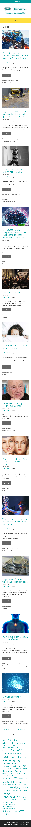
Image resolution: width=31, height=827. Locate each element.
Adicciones (7, 194)
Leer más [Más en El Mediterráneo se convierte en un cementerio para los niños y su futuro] (7, 75)
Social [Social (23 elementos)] (5, 814)
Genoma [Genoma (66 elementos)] (20, 766)
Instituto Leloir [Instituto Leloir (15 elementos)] (7, 773)
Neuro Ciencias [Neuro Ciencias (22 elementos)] (21, 785)
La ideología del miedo (12, 292)
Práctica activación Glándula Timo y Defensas (15, 638)
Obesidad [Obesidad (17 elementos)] (24, 788)
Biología (6, 664)
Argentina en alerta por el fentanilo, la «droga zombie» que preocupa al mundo (15, 114)
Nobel (15, 723)
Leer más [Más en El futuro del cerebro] (7, 716)
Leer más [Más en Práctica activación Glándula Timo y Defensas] (7, 658)
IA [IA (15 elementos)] (19, 771)
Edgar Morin (7, 430)
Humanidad (7, 428)
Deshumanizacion (9, 80)
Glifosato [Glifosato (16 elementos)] (5, 769)
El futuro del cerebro (11, 696)
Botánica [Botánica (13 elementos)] (14, 745)
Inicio (3, 63)
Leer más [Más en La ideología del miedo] (7, 309)
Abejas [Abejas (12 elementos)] (4, 740)
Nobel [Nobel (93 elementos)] (15, 787)
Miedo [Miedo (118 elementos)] (8, 782)
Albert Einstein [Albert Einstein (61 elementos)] (10, 743)
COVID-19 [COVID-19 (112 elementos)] (10, 757)
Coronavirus (12, 664)
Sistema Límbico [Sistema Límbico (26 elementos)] (9, 809)
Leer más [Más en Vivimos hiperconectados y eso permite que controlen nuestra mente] (7, 543)
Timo (3, 668)
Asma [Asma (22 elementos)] (23, 743)
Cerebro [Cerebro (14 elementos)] (18, 748)
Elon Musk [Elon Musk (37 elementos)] (8, 766)
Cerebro (6, 262)
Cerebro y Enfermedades (17, 721)
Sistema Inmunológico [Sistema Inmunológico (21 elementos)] (10, 806)
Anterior (5, 729)
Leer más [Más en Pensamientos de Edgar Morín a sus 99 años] (7, 423)
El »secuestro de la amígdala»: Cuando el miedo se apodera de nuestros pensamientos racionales (15, 233)
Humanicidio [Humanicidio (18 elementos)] (22, 769)
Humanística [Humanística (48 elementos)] (9, 771)
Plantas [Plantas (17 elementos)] (24, 797)
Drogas (17, 139)
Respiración (12, 666)
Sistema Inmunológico (22, 666)
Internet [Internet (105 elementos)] (9, 778)
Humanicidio (7, 141)
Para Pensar (7, 548)
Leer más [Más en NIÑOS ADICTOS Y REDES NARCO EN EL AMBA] (7, 189)
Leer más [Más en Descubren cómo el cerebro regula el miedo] (7, 367)
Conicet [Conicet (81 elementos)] (16, 750)
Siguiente (23, 729)
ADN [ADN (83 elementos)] (12, 740)
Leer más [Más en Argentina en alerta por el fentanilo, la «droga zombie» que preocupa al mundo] (7, 133)
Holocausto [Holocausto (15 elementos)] (14, 769)
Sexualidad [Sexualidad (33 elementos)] (20, 800)
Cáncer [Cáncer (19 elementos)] (23, 757)
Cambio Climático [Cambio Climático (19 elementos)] (8, 748)
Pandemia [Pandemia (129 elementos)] (11, 797)
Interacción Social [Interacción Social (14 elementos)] (7, 775)
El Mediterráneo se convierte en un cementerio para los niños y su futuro (15, 55)
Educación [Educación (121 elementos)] (11, 760)
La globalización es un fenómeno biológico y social (15, 580)
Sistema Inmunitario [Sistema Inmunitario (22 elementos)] (9, 804)
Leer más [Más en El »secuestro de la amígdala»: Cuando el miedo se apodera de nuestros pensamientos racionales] (7, 256)
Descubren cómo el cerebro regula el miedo (15, 347)
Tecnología (15, 548)
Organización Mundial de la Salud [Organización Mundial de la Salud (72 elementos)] (15, 792)
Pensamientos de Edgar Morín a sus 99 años (13, 404)
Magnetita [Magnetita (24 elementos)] (22, 779)
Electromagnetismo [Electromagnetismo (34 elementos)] (11, 763)
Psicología (7, 488)
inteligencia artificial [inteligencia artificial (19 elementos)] (18, 773)
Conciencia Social (15, 194)
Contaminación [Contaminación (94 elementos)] (12, 753)
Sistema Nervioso (23, 723)
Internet (6, 723)
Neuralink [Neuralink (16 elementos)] (19, 782)
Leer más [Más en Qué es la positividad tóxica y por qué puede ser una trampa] (7, 483)
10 (19, 729)
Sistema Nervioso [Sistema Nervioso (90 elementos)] (13, 811)
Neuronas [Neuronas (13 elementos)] (5, 788)
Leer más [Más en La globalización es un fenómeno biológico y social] (7, 601)
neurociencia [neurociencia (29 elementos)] (8, 785)
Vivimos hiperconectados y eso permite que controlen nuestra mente (14, 522)
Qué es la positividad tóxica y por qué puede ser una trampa (15, 461)
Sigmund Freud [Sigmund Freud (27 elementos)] (9, 802)
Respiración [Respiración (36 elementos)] (8, 800)
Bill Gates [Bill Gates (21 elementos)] (6, 745)
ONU (10, 83)
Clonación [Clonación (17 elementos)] (6, 750)
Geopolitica (7, 551)
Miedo (8, 63)
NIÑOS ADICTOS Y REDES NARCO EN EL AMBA (14, 170)
